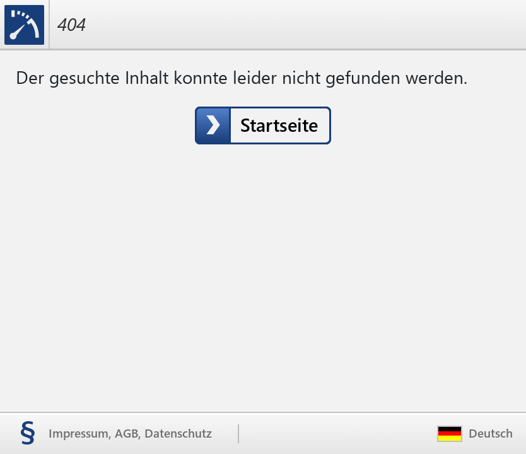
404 (71, 24)
